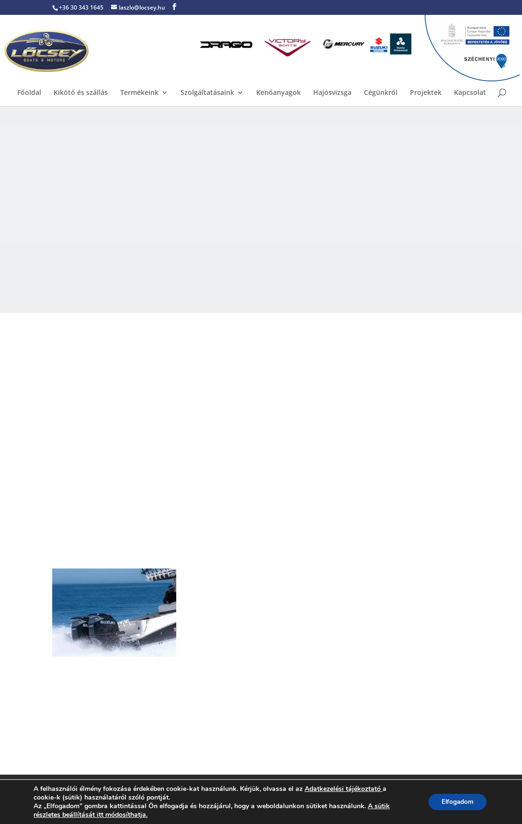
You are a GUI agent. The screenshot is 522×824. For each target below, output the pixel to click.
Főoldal (29, 93)
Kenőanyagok (278, 93)
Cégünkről (380, 93)
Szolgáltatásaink (207, 93)
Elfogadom (455, 801)
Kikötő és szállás (81, 93)
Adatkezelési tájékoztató (343, 788)
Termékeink (139, 93)
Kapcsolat (470, 93)
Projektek (426, 93)
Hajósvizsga (332, 93)
